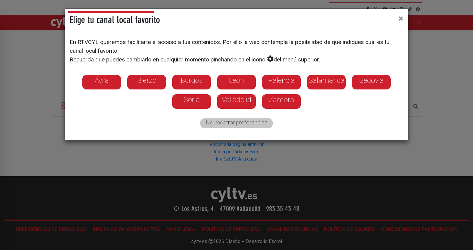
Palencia (281, 80)
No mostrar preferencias (237, 122)
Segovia (371, 80)
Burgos (192, 80)
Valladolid (236, 99)
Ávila (102, 80)
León (236, 80)
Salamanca (326, 80)
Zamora (281, 99)
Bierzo (146, 80)
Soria (192, 99)
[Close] (400, 18)
